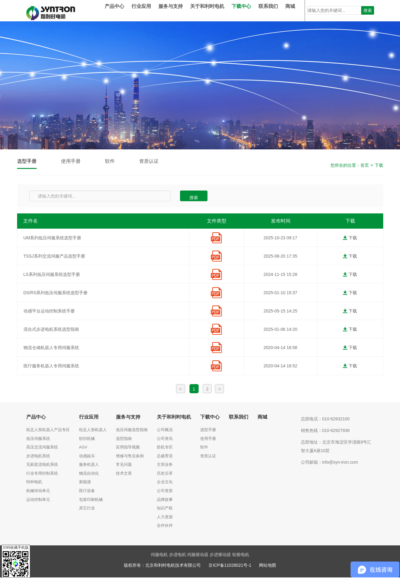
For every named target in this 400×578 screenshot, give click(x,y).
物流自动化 (89, 474)
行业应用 (150, 10)
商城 (299, 10)
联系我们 (277, 10)
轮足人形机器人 (93, 430)
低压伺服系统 (38, 439)
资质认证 (156, 161)
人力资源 (165, 517)
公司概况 (165, 430)
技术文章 (124, 474)
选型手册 (28, 161)
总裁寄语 (165, 456)
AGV (83, 447)
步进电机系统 (38, 456)
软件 (115, 161)
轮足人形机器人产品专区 (48, 430)
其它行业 (87, 508)
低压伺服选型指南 (132, 430)
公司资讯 (165, 439)
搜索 (367, 10)
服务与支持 (180, 10)
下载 (379, 165)
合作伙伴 (165, 526)
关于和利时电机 (216, 10)
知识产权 (165, 508)
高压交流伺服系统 (42, 447)
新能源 (85, 482)
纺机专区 (165, 447)
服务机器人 (89, 465)
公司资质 (165, 491)
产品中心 (123, 10)
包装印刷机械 (91, 500)
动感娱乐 (87, 456)
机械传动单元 (38, 491)
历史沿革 (165, 474)
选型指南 (124, 439)
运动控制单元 (38, 500)
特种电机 (34, 482)
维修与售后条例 (130, 456)
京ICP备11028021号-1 (229, 565)
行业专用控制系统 (42, 474)
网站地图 (267, 565)
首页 (364, 165)
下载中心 (250, 10)
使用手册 (74, 161)
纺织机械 (87, 439)
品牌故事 (165, 500)
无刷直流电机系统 (42, 465)
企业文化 (165, 482)
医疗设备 (87, 491)
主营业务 (165, 465)
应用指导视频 (128, 447)
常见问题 (124, 465)
